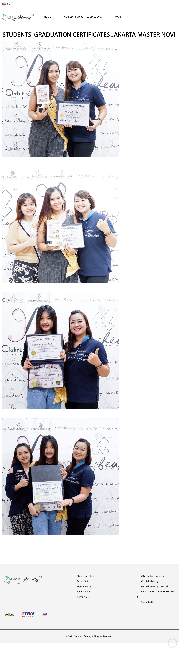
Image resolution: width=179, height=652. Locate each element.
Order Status (83, 581)
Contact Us (83, 597)
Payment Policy (85, 591)
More (118, 17)
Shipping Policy (85, 576)
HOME (47, 17)
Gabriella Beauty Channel (152, 586)
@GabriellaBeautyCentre (152, 576)
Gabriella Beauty (147, 581)
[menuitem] (47, 17)
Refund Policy (84, 586)
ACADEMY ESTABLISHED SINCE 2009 (83, 17)
